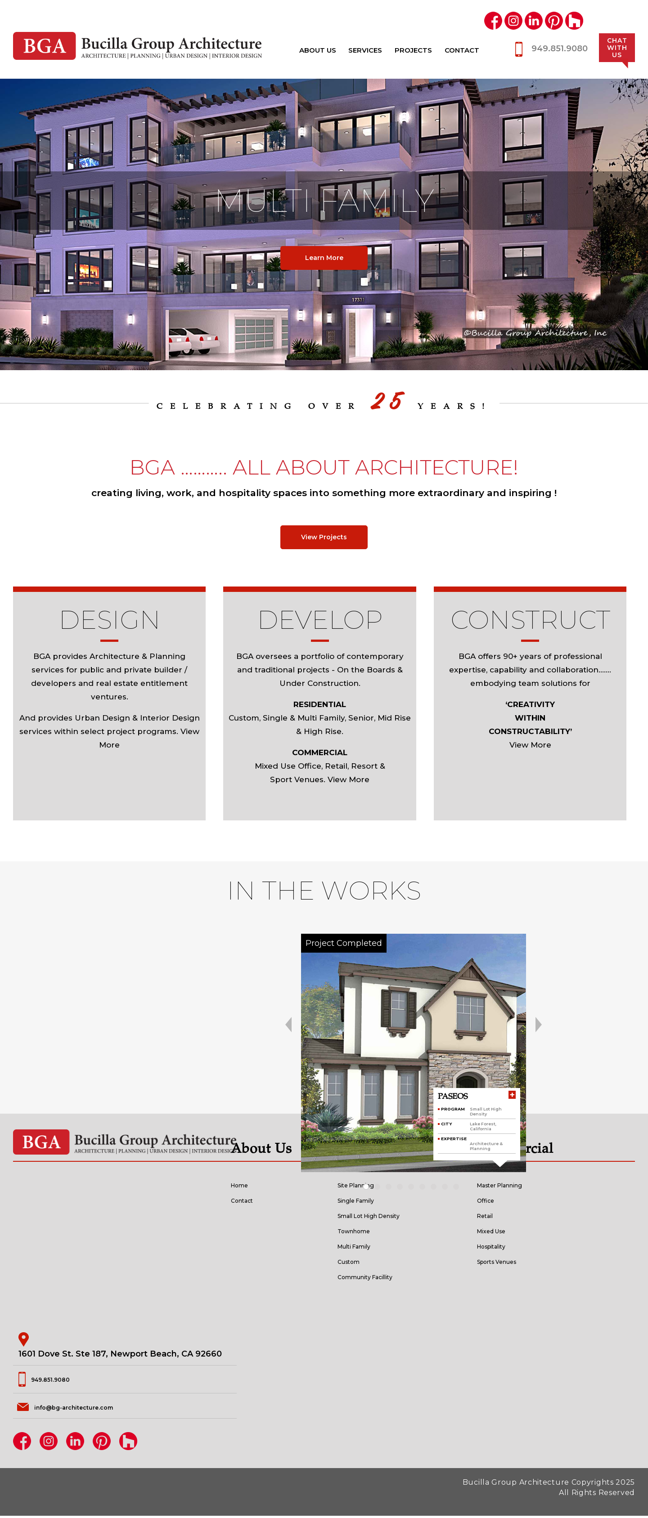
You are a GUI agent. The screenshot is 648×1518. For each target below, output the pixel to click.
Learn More (324, 258)
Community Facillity (379, 1279)
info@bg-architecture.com (90, 1409)
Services (365, 50)
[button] (368, 1189)
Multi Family (363, 1248)
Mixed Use (499, 1233)
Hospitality (499, 1248)
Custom (354, 1263)
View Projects (324, 538)
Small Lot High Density (385, 1217)
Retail (489, 1217)
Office (489, 1202)
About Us (317, 50)
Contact (462, 50)
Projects (413, 50)
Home (244, 1187)
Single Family (365, 1202)
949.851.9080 (559, 49)
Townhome (362, 1233)
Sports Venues (508, 1263)
